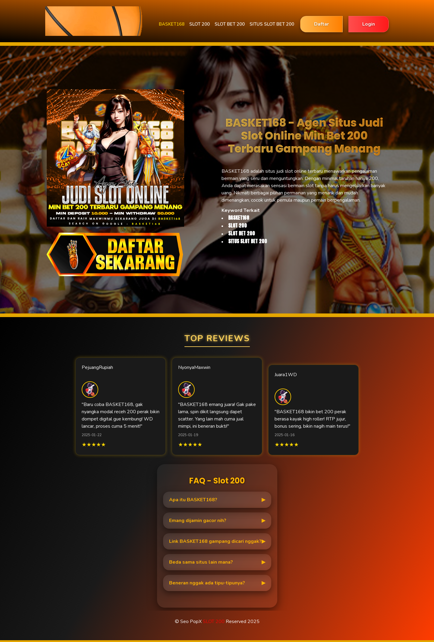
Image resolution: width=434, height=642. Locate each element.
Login (368, 24)
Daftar (321, 24)
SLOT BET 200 (230, 24)
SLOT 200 (199, 24)
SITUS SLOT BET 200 (272, 24)
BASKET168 (171, 24)
